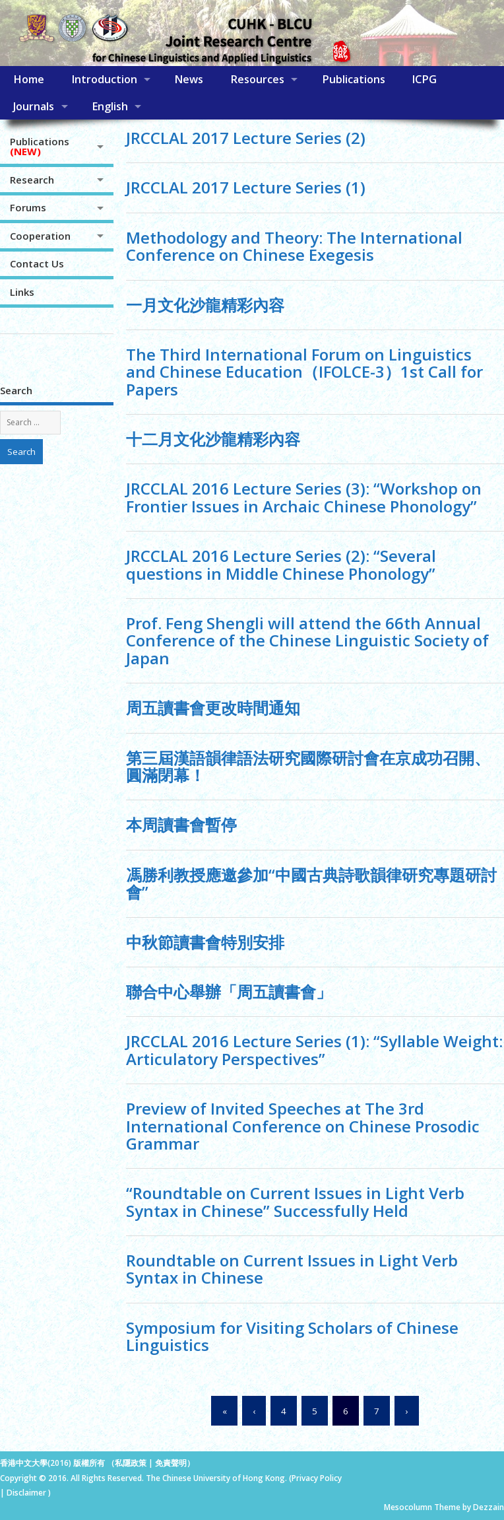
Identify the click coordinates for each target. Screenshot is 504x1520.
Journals (33, 106)
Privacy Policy (317, 1478)
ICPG (424, 79)
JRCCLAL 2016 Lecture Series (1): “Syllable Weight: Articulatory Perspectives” (314, 1049)
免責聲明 (171, 1462)
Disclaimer (27, 1492)
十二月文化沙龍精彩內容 (213, 439)
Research (32, 179)
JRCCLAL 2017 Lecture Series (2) (245, 138)
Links (22, 291)
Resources (257, 79)
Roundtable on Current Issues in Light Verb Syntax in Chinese (292, 1268)
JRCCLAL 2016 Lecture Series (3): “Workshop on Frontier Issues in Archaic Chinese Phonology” (304, 496)
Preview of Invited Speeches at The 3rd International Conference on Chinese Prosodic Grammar (303, 1125)
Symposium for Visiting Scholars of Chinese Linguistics (292, 1336)
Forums (28, 207)
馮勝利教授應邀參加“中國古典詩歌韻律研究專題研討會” (311, 883)
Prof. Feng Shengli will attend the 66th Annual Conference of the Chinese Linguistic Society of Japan (307, 640)
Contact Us (37, 263)
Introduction (104, 79)
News (188, 79)
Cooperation (40, 235)
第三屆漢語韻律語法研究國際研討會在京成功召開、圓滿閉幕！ (308, 766)
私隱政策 (130, 1462)
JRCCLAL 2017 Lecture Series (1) (245, 187)
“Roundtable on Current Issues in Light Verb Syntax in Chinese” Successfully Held (295, 1201)
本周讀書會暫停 (181, 824)
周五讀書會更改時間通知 (213, 707)
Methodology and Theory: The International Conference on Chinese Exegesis (294, 245)
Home (28, 79)
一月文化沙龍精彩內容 (205, 305)
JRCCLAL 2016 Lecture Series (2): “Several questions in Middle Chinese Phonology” (281, 564)
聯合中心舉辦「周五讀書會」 (229, 991)
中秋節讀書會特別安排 (205, 942)
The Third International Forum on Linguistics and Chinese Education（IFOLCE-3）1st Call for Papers (304, 371)
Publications (353, 79)
